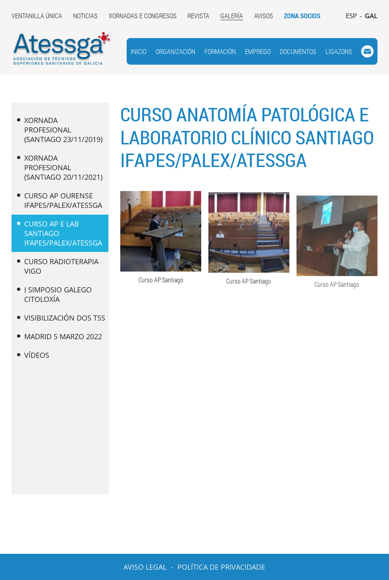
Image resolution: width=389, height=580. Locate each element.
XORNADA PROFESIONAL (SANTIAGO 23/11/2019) (59, 129)
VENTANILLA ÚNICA (37, 15)
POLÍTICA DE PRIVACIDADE (221, 567)
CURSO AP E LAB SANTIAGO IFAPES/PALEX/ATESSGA (59, 233)
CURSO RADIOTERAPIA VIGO (57, 266)
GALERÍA (231, 15)
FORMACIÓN (220, 51)
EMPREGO (258, 51)
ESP (351, 15)
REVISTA (198, 15)
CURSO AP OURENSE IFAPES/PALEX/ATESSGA (59, 200)
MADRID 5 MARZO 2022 (59, 336)
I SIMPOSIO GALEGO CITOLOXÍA (54, 294)
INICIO (138, 51)
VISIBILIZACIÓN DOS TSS (61, 318)
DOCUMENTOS (298, 51)
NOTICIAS (85, 15)
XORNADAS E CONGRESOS (143, 15)
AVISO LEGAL (144, 567)
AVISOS (263, 15)
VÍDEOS (33, 355)
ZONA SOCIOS (302, 15)
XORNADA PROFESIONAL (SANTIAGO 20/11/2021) (59, 167)
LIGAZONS (338, 51)
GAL (371, 15)
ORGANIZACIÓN (175, 51)
